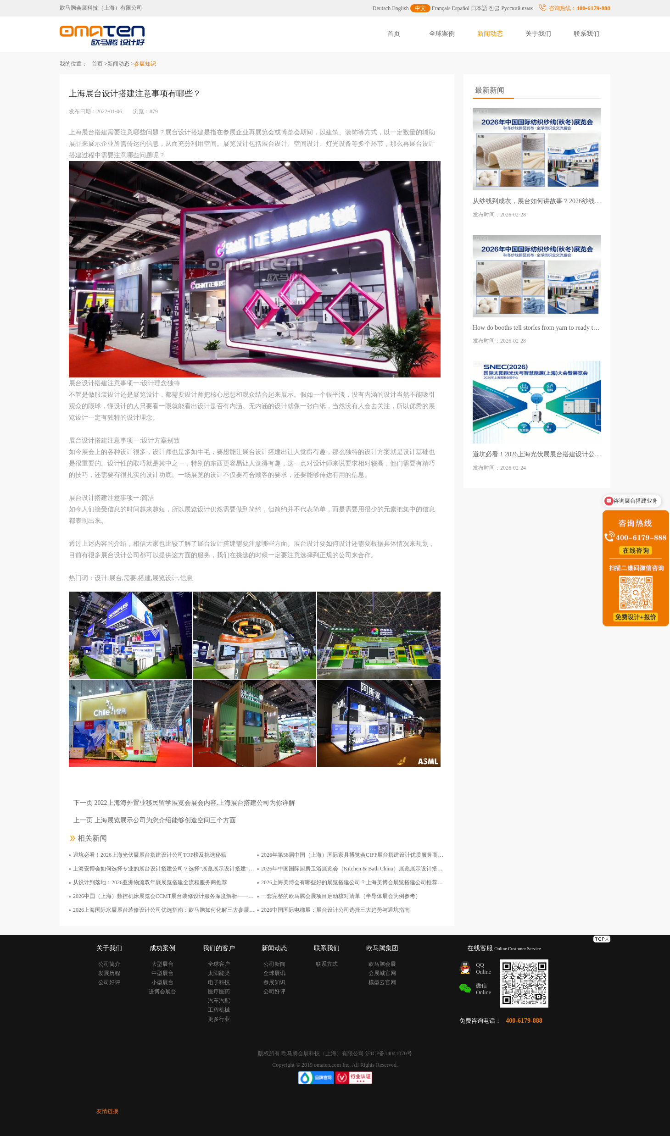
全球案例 (442, 33)
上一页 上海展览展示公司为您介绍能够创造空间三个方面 (154, 820)
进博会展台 (162, 991)
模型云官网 (382, 982)
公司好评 (109, 982)
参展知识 (274, 982)
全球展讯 (274, 973)
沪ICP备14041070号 (389, 1053)
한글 (494, 8)
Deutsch (382, 8)
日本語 (479, 8)
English (400, 8)
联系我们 (586, 33)
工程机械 (219, 1010)
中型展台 (162, 973)
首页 (393, 33)
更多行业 (219, 1019)
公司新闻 (274, 964)
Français (441, 8)
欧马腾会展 (382, 964)
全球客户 (219, 964)
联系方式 (327, 964)
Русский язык (517, 8)
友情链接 (107, 1111)
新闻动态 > (120, 64)
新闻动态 (490, 33)
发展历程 (109, 973)
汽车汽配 (219, 1000)
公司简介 (109, 964)
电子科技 (219, 982)
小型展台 (162, 982)
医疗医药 (219, 991)
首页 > (99, 64)
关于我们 (538, 33)
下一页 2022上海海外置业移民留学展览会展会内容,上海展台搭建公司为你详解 (184, 802)
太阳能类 (219, 973)
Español (461, 8)
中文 (420, 8)
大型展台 (162, 964)
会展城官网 (382, 973)
